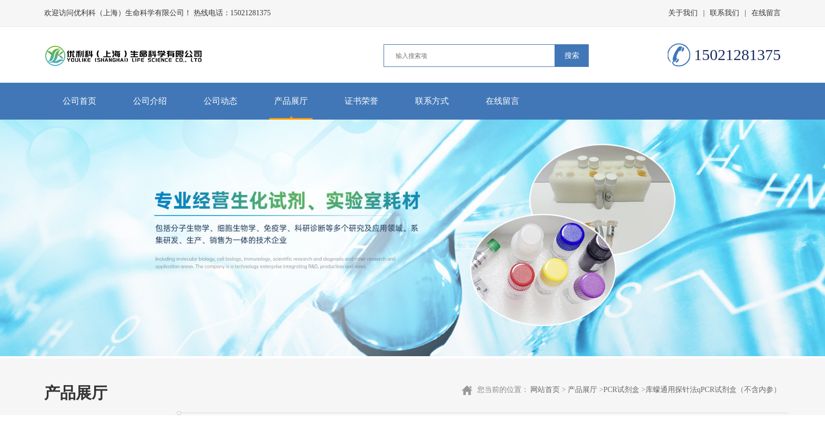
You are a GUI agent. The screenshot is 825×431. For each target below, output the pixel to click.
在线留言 (766, 13)
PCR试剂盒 (621, 390)
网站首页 (545, 390)
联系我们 (724, 13)
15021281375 (250, 13)
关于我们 (683, 13)
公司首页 (79, 100)
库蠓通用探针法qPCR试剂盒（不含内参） (713, 390)
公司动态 (220, 100)
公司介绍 (150, 100)
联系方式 (432, 100)
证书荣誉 (361, 100)
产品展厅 (291, 100)
